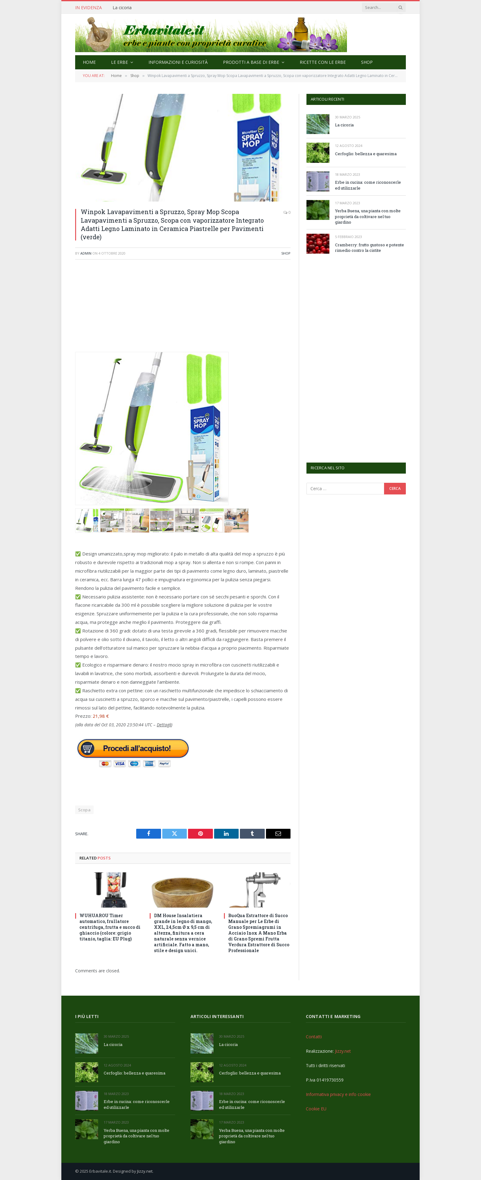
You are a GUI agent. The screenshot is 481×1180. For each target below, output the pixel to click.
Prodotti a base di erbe (251, 62)
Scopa (84, 810)
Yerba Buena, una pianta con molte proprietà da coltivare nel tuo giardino (368, 216)
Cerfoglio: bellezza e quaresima (366, 153)
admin (85, 253)
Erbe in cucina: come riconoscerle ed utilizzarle (368, 185)
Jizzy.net (343, 1051)
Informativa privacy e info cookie (338, 1094)
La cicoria (122, 7)
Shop (367, 62)
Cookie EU (316, 1109)
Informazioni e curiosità (178, 62)
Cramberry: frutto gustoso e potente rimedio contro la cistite (369, 247)
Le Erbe (119, 62)
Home (89, 62)
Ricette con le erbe (323, 62)
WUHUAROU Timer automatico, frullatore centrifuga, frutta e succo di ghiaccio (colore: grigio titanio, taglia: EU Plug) (109, 927)
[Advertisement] (183, 309)
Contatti (314, 1037)
